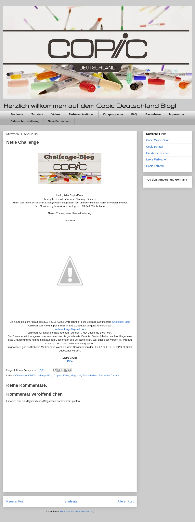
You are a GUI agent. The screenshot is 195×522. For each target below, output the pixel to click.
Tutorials (37, 114)
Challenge (21, 375)
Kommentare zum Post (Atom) (77, 511)
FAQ (134, 114)
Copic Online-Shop (157, 140)
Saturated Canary (109, 375)
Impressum (176, 114)
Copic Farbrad (155, 166)
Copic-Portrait (154, 146)
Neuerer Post (15, 501)
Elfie (69, 361)
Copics (58, 375)
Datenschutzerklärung (24, 121)
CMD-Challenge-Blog (40, 375)
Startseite (16, 114)
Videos (55, 114)
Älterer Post (126, 501)
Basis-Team (153, 114)
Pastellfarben (90, 375)
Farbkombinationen (82, 114)
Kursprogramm (113, 114)
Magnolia (76, 375)
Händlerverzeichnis (158, 153)
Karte (66, 375)
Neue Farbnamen (59, 121)
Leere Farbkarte (156, 159)
